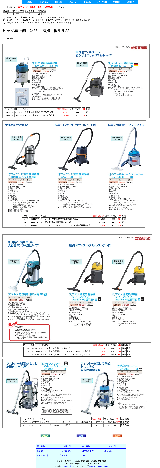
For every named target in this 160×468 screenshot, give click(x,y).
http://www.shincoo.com (98, 466)
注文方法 (116, 2)
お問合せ (130, 2)
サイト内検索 (102, 2)
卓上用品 (72, 2)
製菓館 (40, 451)
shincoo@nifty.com (67, 466)
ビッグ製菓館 (65, 451)
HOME (29, 2)
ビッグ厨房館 (65, 446)
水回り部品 (44, 2)
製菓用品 (87, 2)
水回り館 (108, 451)
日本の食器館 (88, 451)
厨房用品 (58, 2)
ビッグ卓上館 (110, 446)
